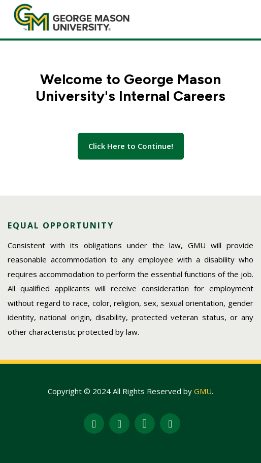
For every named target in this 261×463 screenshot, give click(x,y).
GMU (203, 391)
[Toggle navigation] (239, 17)
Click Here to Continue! (130, 146)
